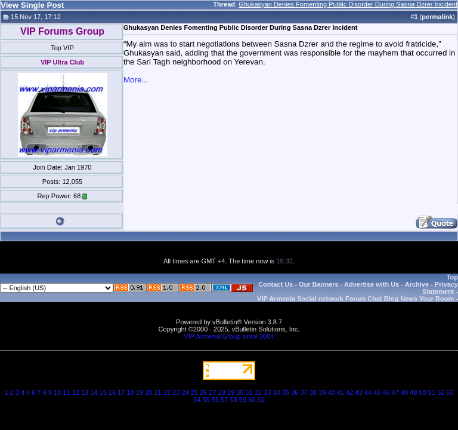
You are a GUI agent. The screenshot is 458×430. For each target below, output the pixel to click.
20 (148, 392)
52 (440, 392)
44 (368, 392)
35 (285, 392)
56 (215, 399)
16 (112, 392)
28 (221, 392)
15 (103, 392)
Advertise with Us (371, 284)
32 (258, 392)
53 (449, 392)
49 (413, 392)
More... (135, 79)
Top (452, 277)
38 (313, 392)
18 (130, 392)
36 (294, 392)
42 (349, 392)
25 (194, 392)
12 (75, 392)
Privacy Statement (440, 288)
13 (84, 392)
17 (121, 392)
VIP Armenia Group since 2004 (229, 336)
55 (206, 399)
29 (230, 392)
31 (249, 392)
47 (395, 392)
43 (358, 392)
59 (242, 399)
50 (422, 392)
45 (376, 392)
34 (276, 392)
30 (239, 392)
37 (303, 392)
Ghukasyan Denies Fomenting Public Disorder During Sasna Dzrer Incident (348, 4)
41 (340, 392)
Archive (417, 284)
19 (139, 392)
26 (203, 392)
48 (404, 392)
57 (224, 399)
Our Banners (319, 284)
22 (167, 392)
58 (233, 399)
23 (176, 392)
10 (57, 392)
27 (212, 392)
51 (431, 392)
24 (184, 392)
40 (331, 392)
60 (251, 399)
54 (196, 399)
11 (66, 392)
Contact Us (275, 284)
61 (260, 399)
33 (267, 392)
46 (385, 392)
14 (93, 392)
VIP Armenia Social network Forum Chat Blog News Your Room (355, 298)
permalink (437, 16)
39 (322, 392)
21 (157, 392)
